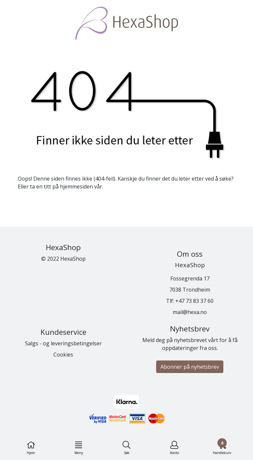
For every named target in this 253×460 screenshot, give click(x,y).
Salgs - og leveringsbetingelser (63, 343)
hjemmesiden (76, 186)
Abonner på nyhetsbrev (189, 366)
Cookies (63, 354)
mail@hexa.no (190, 312)
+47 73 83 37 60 (194, 300)
